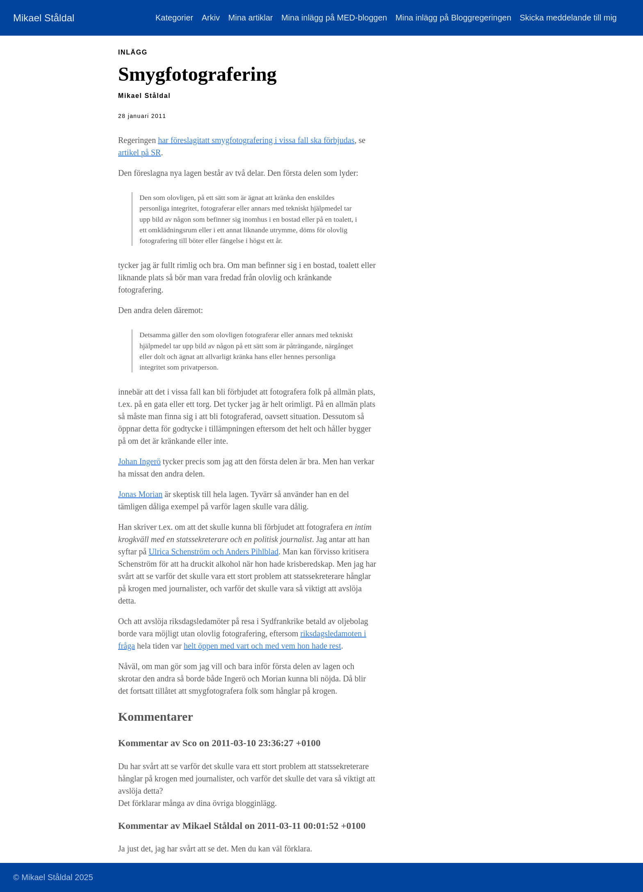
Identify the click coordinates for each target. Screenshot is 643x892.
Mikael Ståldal (43, 17)
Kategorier (174, 17)
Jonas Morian (140, 494)
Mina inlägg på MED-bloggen (334, 17)
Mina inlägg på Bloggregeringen (453, 17)
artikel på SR (139, 152)
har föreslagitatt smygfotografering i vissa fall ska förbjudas (256, 140)
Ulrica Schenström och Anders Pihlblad (213, 551)
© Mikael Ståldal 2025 (53, 877)
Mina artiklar (250, 17)
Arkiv (211, 17)
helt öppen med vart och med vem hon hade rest (262, 645)
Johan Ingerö (139, 461)
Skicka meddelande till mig (568, 17)
